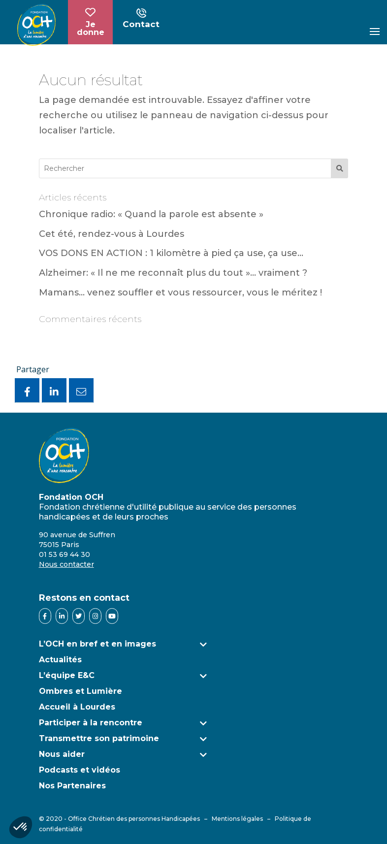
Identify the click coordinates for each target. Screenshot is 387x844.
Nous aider (62, 754)
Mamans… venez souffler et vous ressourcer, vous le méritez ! (180, 292)
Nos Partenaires (72, 785)
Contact (141, 19)
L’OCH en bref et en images (97, 644)
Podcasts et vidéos (79, 770)
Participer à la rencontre (90, 722)
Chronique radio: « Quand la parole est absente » (151, 214)
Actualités (60, 659)
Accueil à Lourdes (77, 707)
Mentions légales (237, 818)
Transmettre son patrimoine (99, 738)
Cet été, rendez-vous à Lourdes (111, 233)
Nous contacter (66, 564)
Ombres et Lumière (80, 691)
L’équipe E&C (67, 675)
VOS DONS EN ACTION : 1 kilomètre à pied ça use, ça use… (171, 253)
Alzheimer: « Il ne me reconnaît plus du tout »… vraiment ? (173, 272)
